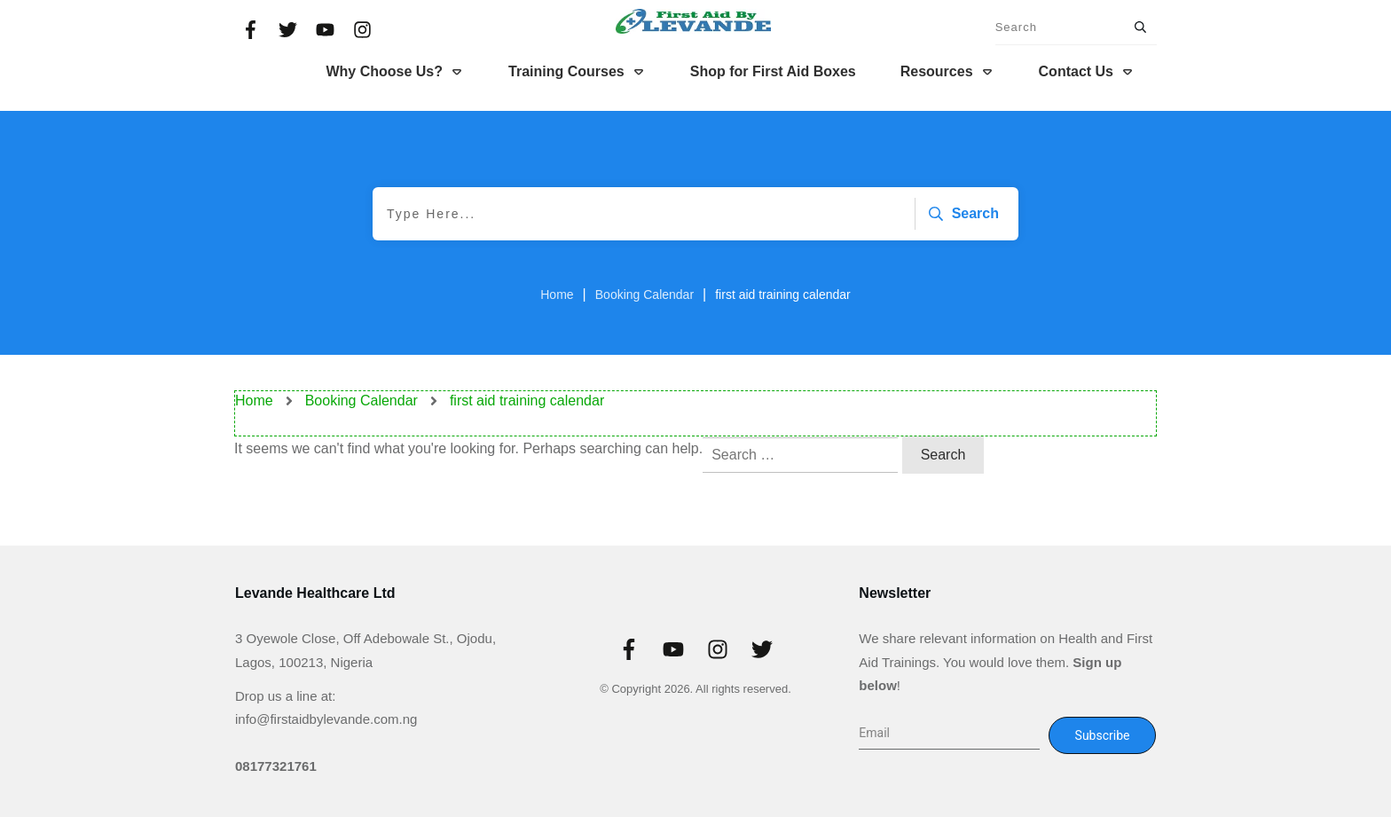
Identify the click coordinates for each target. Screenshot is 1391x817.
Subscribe (1102, 735)
